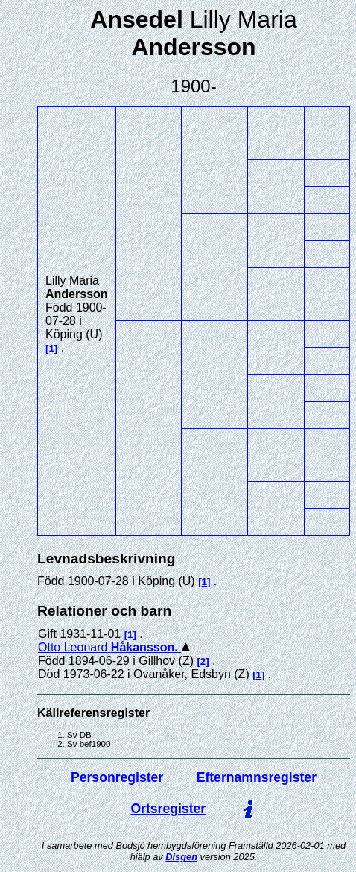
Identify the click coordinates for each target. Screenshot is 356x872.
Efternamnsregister (257, 777)
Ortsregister (168, 808)
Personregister (117, 777)
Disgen (181, 856)
